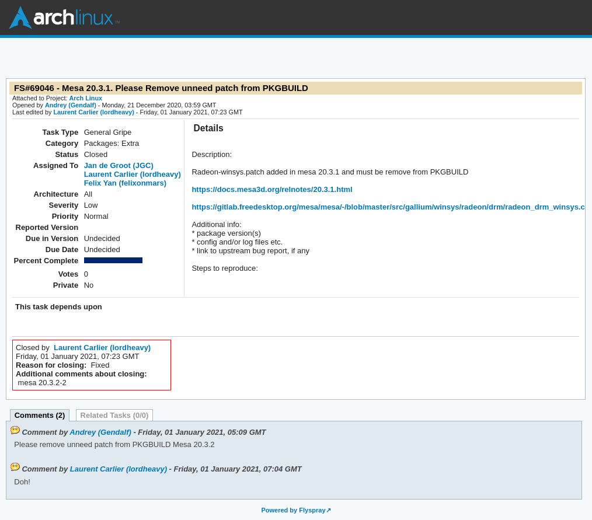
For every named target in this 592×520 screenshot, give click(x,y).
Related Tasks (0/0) (115, 415)
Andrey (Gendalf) (70, 105)
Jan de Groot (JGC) (119, 165)
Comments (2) (40, 415)
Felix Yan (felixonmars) (125, 183)
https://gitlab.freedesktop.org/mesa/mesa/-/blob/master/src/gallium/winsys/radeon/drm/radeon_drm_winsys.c (387, 207)
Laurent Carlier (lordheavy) (93, 112)
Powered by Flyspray (293, 510)
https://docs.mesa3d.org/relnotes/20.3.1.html (271, 189)
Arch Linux (64, 17)
